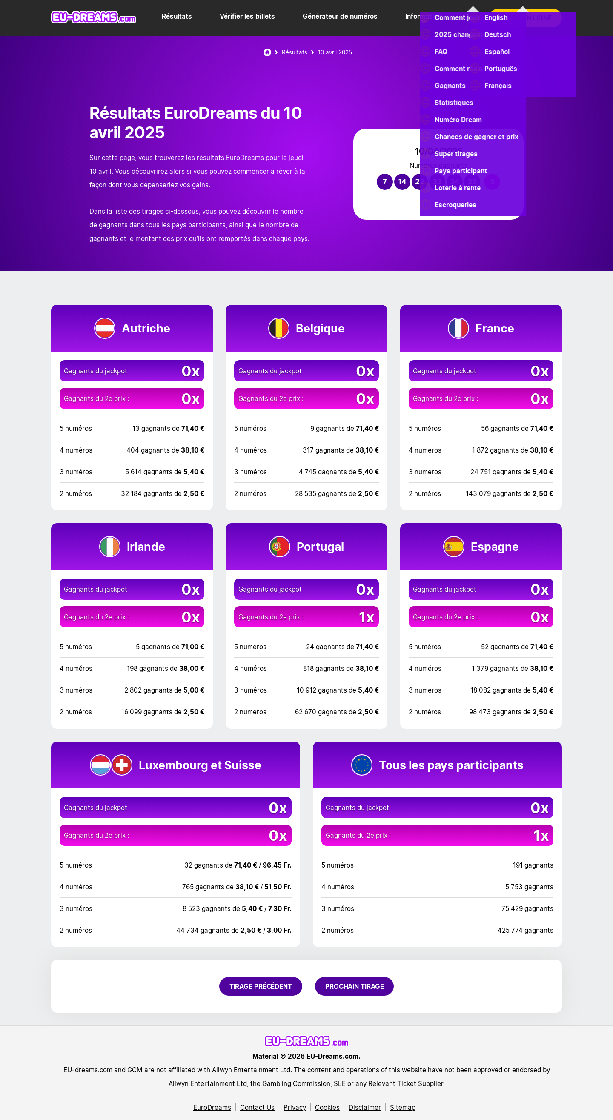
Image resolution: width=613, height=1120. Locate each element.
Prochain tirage (354, 986)
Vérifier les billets (247, 16)
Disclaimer (365, 1107)
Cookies (327, 1107)
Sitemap (402, 1107)
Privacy (295, 1107)
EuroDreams (212, 1107)
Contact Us (257, 1107)
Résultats (177, 16)
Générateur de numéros (340, 16)
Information (423, 16)
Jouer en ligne (525, 18)
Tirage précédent (260, 986)
